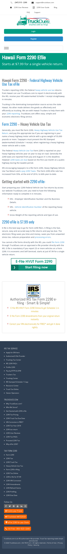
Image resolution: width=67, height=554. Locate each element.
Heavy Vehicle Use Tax (23, 150)
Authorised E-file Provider (15, 356)
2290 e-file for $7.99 (13, 477)
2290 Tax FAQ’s (11, 437)
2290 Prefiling (11, 492)
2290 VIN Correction (13, 480)
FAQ (28, 12)
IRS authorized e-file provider (29, 539)
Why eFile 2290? (12, 444)
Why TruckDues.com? (14, 404)
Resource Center (12, 386)
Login (33, 31)
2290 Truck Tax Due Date (15, 418)
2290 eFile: (37, 181)
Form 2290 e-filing (13, 469)
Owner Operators (12, 393)
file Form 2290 (58, 242)
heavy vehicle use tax (44, 90)
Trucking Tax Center (13, 360)
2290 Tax (9, 458)
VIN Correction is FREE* (14, 422)
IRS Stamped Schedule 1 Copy (17, 382)
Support (37, 12)
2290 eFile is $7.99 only (18, 222)
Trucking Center (12, 378)
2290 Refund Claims (13, 488)
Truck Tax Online (12, 389)
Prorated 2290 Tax (13, 440)
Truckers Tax (11, 374)
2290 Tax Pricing (12, 414)
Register (33, 38)
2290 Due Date (11, 495)
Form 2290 (9, 124)
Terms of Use (51, 543)
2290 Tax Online (12, 473)
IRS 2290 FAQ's (11, 363)
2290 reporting (13, 113)
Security (36, 545)
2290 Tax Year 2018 (13, 426)
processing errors (43, 237)
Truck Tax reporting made (49, 539)
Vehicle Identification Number (28, 207)
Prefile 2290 (10, 367)
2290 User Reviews (13, 433)
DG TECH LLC (26, 543)
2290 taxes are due (18, 160)
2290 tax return (12, 429)
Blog (55, 7)
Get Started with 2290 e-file (16, 411)
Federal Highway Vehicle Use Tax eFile (32, 82)
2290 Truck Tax (11, 462)
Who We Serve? (12, 407)
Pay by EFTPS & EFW (13, 371)
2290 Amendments (13, 484)
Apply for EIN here (13, 352)
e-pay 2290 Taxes (28, 171)
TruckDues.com (15, 543)
